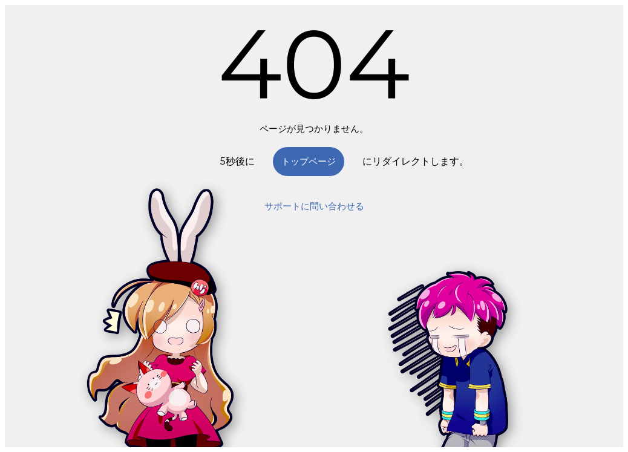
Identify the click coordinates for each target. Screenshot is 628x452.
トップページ (308, 161)
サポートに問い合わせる (314, 206)
